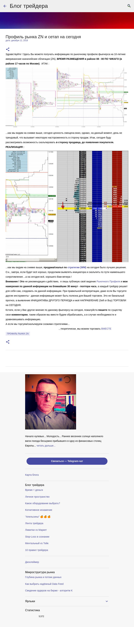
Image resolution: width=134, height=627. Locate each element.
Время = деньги (34, 490)
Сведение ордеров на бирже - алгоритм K (49, 590)
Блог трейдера (29, 6)
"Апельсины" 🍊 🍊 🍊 (37, 516)
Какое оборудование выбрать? (42, 503)
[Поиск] (129, 6)
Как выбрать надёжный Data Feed (44, 584)
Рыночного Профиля (108, 281)
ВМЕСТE (106, 328)
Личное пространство (37, 496)
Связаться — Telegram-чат (67, 461)
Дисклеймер (32, 562)
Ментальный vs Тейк (37, 543)
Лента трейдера (34, 523)
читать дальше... (46, 445)
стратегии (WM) (77, 267)
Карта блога (32, 474)
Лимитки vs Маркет (36, 529)
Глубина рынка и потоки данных (43, 577)
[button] (8, 49)
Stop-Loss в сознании (37, 536)
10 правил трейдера (36, 550)
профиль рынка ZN (18, 334)
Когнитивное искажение (38, 510)
